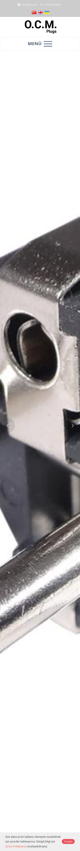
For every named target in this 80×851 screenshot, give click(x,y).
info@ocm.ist (27, 4)
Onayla (68, 841)
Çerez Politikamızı (16, 846)
